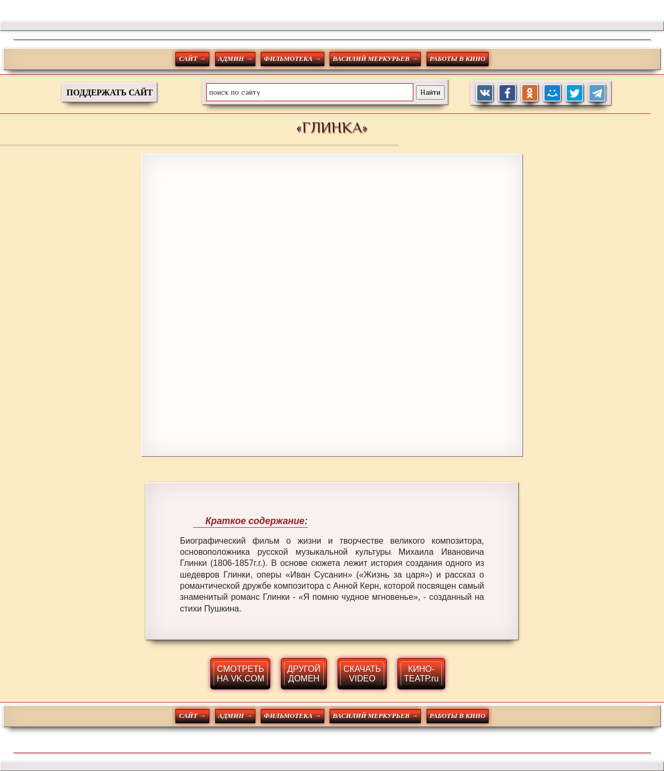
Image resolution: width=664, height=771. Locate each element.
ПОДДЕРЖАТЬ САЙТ (110, 92)
